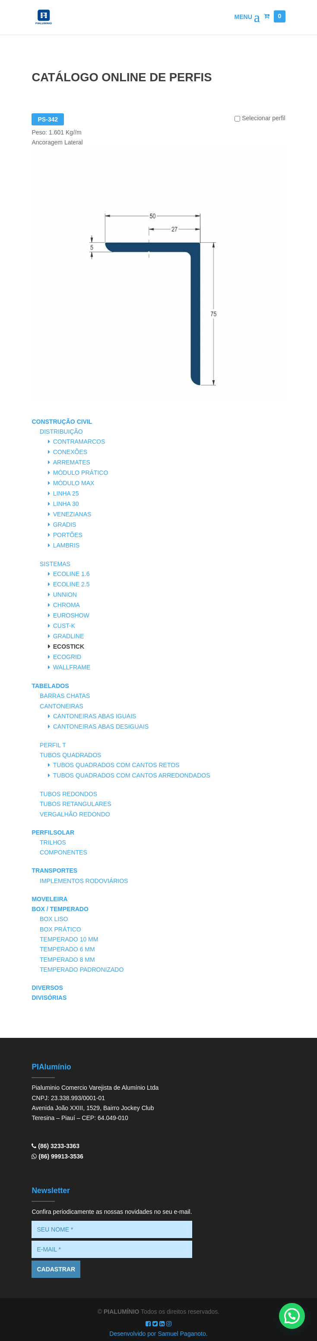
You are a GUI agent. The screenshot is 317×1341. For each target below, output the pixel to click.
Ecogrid (67, 656)
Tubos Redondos (68, 794)
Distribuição (61, 431)
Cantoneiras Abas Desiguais (101, 726)
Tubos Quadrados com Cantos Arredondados (131, 775)
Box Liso (54, 918)
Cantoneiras (61, 706)
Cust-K (64, 625)
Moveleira (49, 899)
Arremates (71, 462)
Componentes (63, 852)
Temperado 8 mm (67, 959)
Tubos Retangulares (75, 803)
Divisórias (49, 997)
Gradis (64, 524)
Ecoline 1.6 (71, 573)
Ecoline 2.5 (71, 584)
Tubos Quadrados (70, 755)
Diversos (47, 987)
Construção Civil (62, 421)
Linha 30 (66, 503)
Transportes (54, 870)
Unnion (65, 594)
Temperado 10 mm (69, 939)
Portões (67, 534)
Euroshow (71, 615)
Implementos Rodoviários (84, 880)
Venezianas (72, 514)
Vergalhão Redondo (75, 814)
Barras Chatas (65, 695)
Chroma (66, 605)
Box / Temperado (60, 909)
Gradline (68, 636)
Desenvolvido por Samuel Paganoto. (158, 1333)
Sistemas (55, 563)
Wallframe (72, 667)
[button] (292, 1316)
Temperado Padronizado (82, 969)
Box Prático (60, 929)
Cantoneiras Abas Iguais (94, 716)
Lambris (66, 545)
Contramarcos (79, 441)
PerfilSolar (53, 832)
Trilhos (53, 842)
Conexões (70, 451)
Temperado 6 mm (67, 949)
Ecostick (68, 646)
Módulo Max (74, 483)
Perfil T (53, 745)
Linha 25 (66, 493)
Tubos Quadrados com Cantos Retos (116, 765)
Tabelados (50, 685)
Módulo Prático (80, 472)
